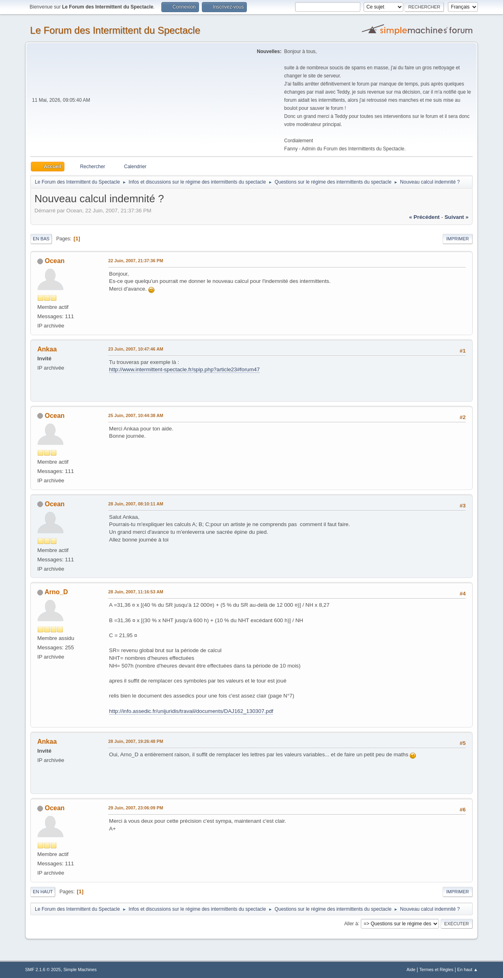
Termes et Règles (436, 969)
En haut (43, 891)
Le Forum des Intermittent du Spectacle (115, 30)
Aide (411, 969)
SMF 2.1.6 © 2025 (43, 969)
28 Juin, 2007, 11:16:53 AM (135, 591)
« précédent (424, 217)
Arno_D (56, 592)
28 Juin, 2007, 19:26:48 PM (135, 741)
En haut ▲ (467, 969)
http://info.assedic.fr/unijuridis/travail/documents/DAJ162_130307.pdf (191, 711)
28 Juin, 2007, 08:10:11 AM (135, 503)
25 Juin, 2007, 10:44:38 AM (135, 415)
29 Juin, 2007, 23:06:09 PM (135, 807)
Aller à (351, 923)
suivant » (457, 217)
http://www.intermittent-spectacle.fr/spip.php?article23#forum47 (184, 369)
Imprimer (457, 238)
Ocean (55, 260)
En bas (41, 238)
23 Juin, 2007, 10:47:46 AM (135, 349)
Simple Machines (79, 969)
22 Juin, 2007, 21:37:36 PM (135, 260)
